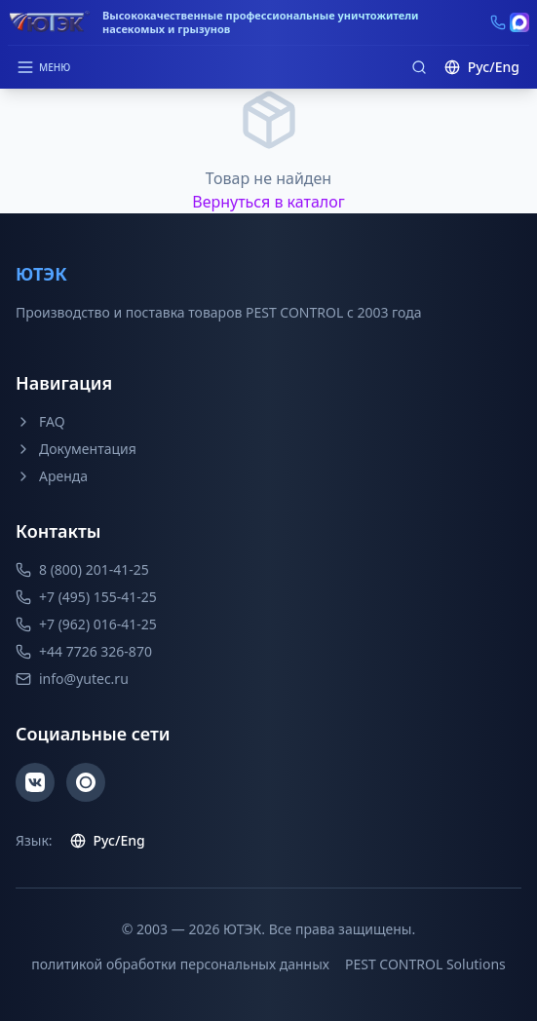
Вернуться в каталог (268, 201)
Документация (76, 448)
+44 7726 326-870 (84, 651)
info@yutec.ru (72, 678)
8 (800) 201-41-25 (82, 569)
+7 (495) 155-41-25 (86, 596)
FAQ (40, 421)
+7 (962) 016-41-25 (86, 624)
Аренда (52, 476)
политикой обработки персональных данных (180, 964)
